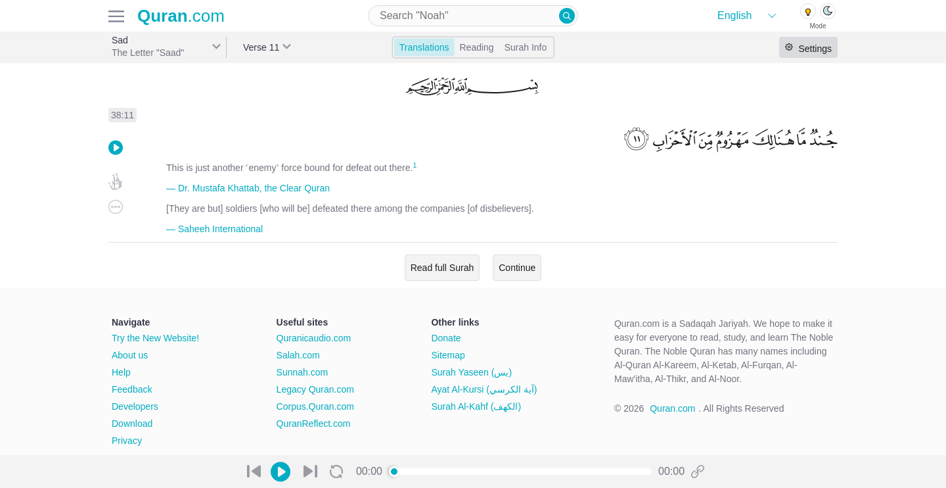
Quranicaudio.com (314, 338)
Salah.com (298, 355)
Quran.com (672, 408)
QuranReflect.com (314, 423)
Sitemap (447, 355)
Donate (446, 338)
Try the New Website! (155, 338)
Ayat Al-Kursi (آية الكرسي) (484, 389)
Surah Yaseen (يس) (471, 372)
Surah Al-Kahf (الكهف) (476, 406)
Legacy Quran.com (315, 389)
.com (181, 16)
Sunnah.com (302, 372)
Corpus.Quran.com (315, 406)
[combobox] (473, 15)
